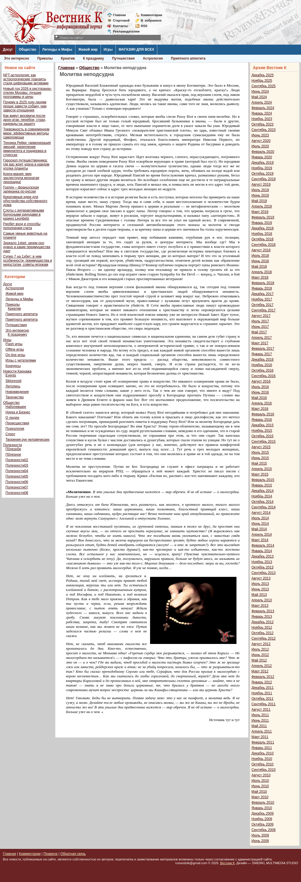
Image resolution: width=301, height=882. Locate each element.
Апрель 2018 (261, 272)
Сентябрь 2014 (263, 507)
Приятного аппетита (188, 58)
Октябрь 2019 (262, 174)
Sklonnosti (13, 381)
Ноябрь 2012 (261, 628)
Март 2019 (259, 212)
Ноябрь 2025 (261, 81)
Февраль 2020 (262, 152)
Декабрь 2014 (262, 491)
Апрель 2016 (261, 403)
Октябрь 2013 (262, 567)
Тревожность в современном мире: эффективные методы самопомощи (26, 133)
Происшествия (17, 423)
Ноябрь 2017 (261, 299)
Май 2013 (259, 595)
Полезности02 (16, 460)
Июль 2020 (260, 146)
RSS (144, 26)
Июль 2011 (260, 715)
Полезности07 (16, 487)
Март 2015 (259, 474)
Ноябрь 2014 (261, 496)
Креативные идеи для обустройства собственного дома (25, 201)
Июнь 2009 (260, 841)
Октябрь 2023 (262, 124)
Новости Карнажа (17, 371)
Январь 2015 (261, 485)
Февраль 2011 (262, 742)
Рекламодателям (124, 31)
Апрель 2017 (261, 338)
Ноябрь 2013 (261, 562)
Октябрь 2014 (262, 502)
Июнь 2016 (260, 392)
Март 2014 (259, 540)
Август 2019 (260, 185)
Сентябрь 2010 (263, 770)
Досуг (8, 49)
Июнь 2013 (260, 589)
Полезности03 (16, 465)
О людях (12, 418)
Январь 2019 (261, 223)
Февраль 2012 (262, 677)
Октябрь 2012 (262, 633)
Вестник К (227, 863)
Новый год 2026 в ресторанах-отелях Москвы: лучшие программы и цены (27, 93)
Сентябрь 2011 (263, 704)
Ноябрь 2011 (261, 693)
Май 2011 (259, 726)
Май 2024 (259, 97)
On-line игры (15, 355)
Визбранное (151, 20)
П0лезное (13, 455)
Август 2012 (260, 644)
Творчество (14, 397)
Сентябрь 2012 (263, 638)
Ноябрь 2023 (261, 119)
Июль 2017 (260, 321)
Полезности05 (16, 476)
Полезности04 (16, 471)
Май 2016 (259, 398)
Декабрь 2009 (262, 813)
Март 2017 (259, 343)
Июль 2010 (260, 781)
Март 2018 (259, 277)
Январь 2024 (261, 113)
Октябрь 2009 (262, 824)
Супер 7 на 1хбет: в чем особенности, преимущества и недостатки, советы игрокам (27, 260)
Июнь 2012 (260, 655)
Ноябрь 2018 (261, 234)
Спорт (10, 434)
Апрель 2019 (261, 206)
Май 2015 (259, 463)
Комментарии (151, 15)
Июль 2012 (260, 649)
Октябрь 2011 (262, 699)
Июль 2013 (260, 584)
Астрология (153, 58)
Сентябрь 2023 (263, 130)
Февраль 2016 (262, 414)
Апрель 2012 (261, 666)
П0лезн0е (13, 449)
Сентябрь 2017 (263, 310)
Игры (108, 49)
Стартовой (121, 20)
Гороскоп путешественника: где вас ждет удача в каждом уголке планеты (26, 164)
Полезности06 (16, 482)
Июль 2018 (260, 256)
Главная (119, 15)
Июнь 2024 (260, 92)
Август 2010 (260, 775)
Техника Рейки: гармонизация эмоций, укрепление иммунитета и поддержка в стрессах (27, 149)
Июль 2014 (260, 518)
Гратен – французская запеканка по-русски (21, 189)
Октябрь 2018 (262, 239)
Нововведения (17, 392)
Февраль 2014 (262, 545)
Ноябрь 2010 (261, 759)
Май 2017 (259, 332)
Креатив (68, 58)
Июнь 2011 (260, 720)
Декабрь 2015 (262, 425)
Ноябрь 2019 (261, 168)
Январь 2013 (261, 617)
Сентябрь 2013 (263, 573)
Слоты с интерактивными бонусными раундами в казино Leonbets (23, 214)
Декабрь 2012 (262, 622)
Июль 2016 (260, 387)
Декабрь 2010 (262, 753)
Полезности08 (16, 493)
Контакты (120, 26)
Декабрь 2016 (262, 360)
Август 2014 (260, 513)
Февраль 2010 (262, 803)
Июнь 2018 (260, 261)
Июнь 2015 (260, 458)
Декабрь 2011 (262, 688)
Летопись (12, 386)
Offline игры (14, 349)
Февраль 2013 (262, 611)
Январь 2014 (261, 551)
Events (10, 375)
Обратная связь (73, 854)
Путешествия (123, 58)
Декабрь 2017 (262, 294)
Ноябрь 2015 (261, 431)
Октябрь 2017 (262, 305)
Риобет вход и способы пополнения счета (22, 226)
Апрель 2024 (261, 102)
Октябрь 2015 (262, 436)
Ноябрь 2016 (261, 365)
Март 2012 (259, 671)
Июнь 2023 (260, 135)
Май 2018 (259, 267)
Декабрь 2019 (262, 163)
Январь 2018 (261, 288)
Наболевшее (15, 407)
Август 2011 (260, 710)
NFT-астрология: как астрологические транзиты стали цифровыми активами (25, 79)
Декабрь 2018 (262, 228)
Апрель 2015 (261, 469)
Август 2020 (260, 141)
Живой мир (88, 49)
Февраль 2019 (262, 217)
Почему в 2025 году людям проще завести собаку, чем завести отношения (24, 106)
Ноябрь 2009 (261, 819)
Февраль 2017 (262, 349)
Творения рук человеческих (27, 440)
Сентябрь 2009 (263, 830)
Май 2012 (259, 660)
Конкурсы (13, 366)
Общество (27, 49)
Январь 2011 (261, 748)
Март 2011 (259, 737)
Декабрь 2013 (262, 556)
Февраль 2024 (262, 108)
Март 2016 (259, 409)
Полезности (12, 445)
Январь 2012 (261, 682)
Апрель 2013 (261, 600)
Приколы (45, 58)
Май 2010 (259, 792)
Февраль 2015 (262, 480)
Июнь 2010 (260, 786)
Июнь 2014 (260, 524)
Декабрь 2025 (262, 75)
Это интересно (16, 58)
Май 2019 (259, 201)
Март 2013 (259, 606)
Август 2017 (260, 316)
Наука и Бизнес (17, 412)
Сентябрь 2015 (263, 442)
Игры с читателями (20, 360)
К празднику (93, 58)
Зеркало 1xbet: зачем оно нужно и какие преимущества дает (26, 247)
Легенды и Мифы (57, 49)
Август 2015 (260, 447)
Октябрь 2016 (262, 370)
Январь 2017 (261, 354)
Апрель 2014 (261, 535)
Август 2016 (260, 381)
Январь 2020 (261, 157)
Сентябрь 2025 (263, 86)
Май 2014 (259, 529)
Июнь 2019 (260, 195)
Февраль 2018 (262, 283)
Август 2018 (260, 250)
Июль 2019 (260, 190)
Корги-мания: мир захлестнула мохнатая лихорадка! (21, 178)
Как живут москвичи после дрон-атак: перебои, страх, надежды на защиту (24, 120)
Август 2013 (260, 578)
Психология (14, 429)
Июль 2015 (260, 452)
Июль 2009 (260, 835)
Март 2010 (259, 797)
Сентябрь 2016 (263, 376)
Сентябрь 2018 (263, 245)
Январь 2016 (261, 420)
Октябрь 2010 (262, 764)
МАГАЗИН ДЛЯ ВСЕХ (136, 49)
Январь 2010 (261, 808)
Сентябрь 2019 (263, 179)
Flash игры (13, 344)
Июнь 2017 (260, 327)
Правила (50, 854)
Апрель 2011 (261, 731)
